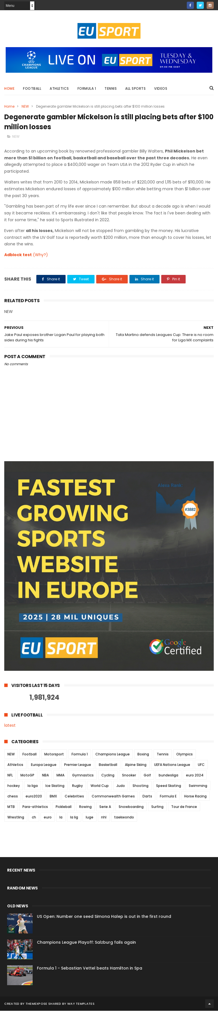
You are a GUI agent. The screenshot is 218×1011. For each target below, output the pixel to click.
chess (12, 796)
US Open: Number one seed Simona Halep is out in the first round (104, 917)
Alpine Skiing (135, 765)
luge (89, 817)
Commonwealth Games (113, 796)
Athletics (59, 88)
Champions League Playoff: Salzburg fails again (86, 942)
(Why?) (40, 255)
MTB (11, 807)
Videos (160, 88)
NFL (10, 775)
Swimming (198, 786)
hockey (13, 786)
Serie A (105, 807)
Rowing (85, 807)
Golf (147, 775)
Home (9, 88)
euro (48, 817)
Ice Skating (54, 786)
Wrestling (15, 817)
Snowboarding (131, 807)
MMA (60, 775)
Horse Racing (195, 796)
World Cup (100, 786)
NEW (25, 106)
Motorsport (54, 754)
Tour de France (184, 807)
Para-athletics (35, 807)
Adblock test (18, 255)
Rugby (77, 786)
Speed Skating (168, 786)
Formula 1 (86, 88)
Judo (120, 786)
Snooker (129, 775)
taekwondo (124, 817)
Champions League (112, 754)
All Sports (135, 88)
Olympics (184, 754)
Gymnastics (83, 775)
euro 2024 (195, 775)
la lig (74, 817)
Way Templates (81, 1004)
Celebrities (74, 796)
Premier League (77, 765)
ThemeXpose (36, 1004)
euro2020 (34, 796)
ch (34, 817)
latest (10, 726)
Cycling (107, 775)
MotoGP (27, 775)
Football (32, 88)
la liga (33, 786)
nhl (103, 817)
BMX (53, 796)
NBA (45, 775)
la (60, 817)
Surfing (157, 807)
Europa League (43, 765)
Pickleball (64, 807)
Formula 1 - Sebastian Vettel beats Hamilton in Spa (89, 968)
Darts (147, 796)
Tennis (110, 88)
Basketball (108, 765)
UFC (201, 765)
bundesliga (168, 775)
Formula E (168, 796)
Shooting (140, 786)
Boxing (143, 754)
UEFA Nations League (172, 765)
